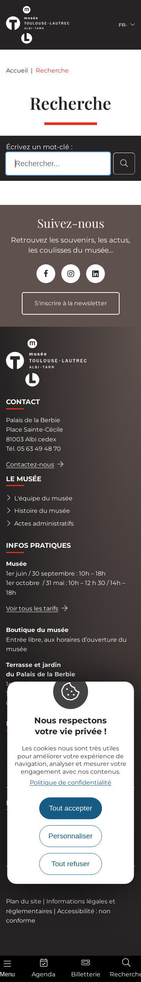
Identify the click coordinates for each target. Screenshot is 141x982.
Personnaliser (70, 836)
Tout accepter (70, 808)
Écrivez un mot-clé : (39, 147)
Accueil (17, 70)
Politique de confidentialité (70, 782)
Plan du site (23, 901)
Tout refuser (70, 864)
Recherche (52, 70)
